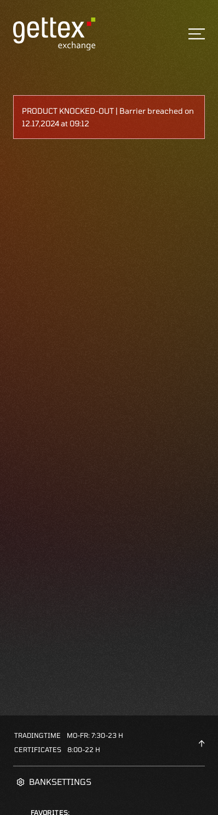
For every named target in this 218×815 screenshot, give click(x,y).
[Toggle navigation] (196, 34)
